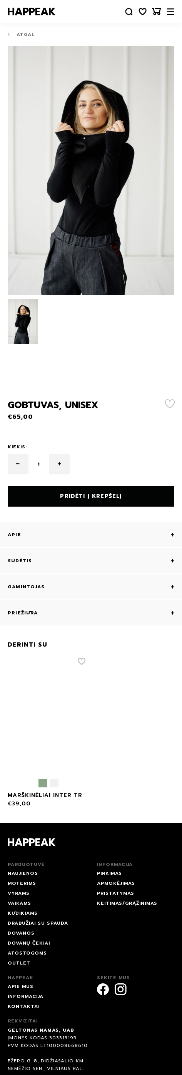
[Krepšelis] (157, 11)
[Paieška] (129, 11)
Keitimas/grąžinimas (127, 903)
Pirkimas (109, 873)
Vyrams (19, 893)
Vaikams (19, 903)
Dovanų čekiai (29, 943)
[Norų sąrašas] (143, 11)
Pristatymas (115, 893)
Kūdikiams (23, 913)
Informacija (25, 996)
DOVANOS (21, 933)
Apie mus (20, 986)
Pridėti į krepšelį (91, 496)
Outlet (19, 963)
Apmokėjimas (116, 883)
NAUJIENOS (23, 873)
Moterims (22, 883)
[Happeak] (32, 11)
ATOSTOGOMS (27, 953)
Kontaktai (24, 1006)
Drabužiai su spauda (38, 923)
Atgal (21, 34)
